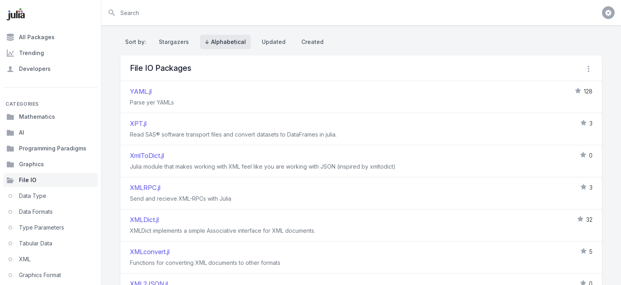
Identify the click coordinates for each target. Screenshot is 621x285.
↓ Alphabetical (225, 41)
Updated (274, 41)
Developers (28, 69)
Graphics (25, 164)
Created (312, 41)
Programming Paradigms (46, 148)
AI (15, 133)
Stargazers (174, 41)
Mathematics (30, 117)
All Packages (30, 37)
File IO (21, 180)
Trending (25, 53)
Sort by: (137, 41)
